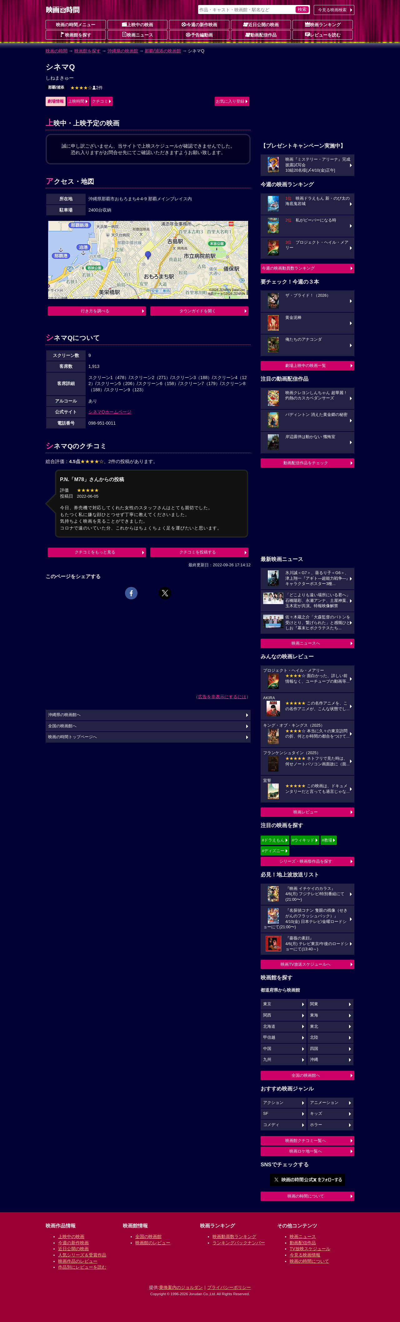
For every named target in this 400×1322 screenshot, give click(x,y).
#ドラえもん (273, 840)
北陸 (314, 1037)
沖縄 (314, 1059)
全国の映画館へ (306, 1075)
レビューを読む (323, 34)
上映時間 (76, 101)
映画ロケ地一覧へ (305, 1151)
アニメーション (324, 1102)
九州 (267, 1059)
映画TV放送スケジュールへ (306, 964)
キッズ (316, 1113)
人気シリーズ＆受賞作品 (82, 1254)
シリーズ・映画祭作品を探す (305, 861)
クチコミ (100, 101)
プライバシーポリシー (229, 1287)
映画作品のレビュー (78, 1261)
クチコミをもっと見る (95, 552)
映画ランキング (323, 24)
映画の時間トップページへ (72, 737)
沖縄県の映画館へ (64, 715)
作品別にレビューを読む (82, 1267)
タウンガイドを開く (197, 311)
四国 (314, 1048)
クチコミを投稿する (197, 552)
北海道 (269, 1026)
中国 (267, 1048)
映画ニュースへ (306, 643)
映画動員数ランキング (234, 1236)
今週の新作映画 (199, 24)
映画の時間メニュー (75, 24)
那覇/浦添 (56, 87)
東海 (314, 1015)
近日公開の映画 (261, 24)
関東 (314, 1004)
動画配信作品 (261, 34)
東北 (314, 1026)
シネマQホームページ (109, 411)
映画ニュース (137, 34)
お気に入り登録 (230, 101)
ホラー (316, 1125)
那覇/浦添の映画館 (163, 50)
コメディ (271, 1125)
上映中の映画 (137, 24)
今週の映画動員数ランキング (288, 268)
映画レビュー (305, 812)
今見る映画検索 (332, 9)
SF (265, 1113)
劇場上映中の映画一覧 (305, 365)
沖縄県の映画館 (123, 50)
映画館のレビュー (152, 1242)
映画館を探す (75, 34)
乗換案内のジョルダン (181, 1287)
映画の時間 (57, 50)
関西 (267, 1015)
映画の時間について (306, 1196)
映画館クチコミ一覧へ (305, 1140)
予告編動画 (199, 34)
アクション (273, 1102)
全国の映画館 (148, 1236)
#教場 (327, 840)
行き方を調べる (95, 311)
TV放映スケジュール (310, 1248)
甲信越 (269, 1037)
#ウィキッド (303, 840)
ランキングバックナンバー (238, 1242)
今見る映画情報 (305, 1254)
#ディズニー (273, 850)
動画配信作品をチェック (305, 463)
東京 (267, 1004)
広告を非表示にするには (222, 696)
